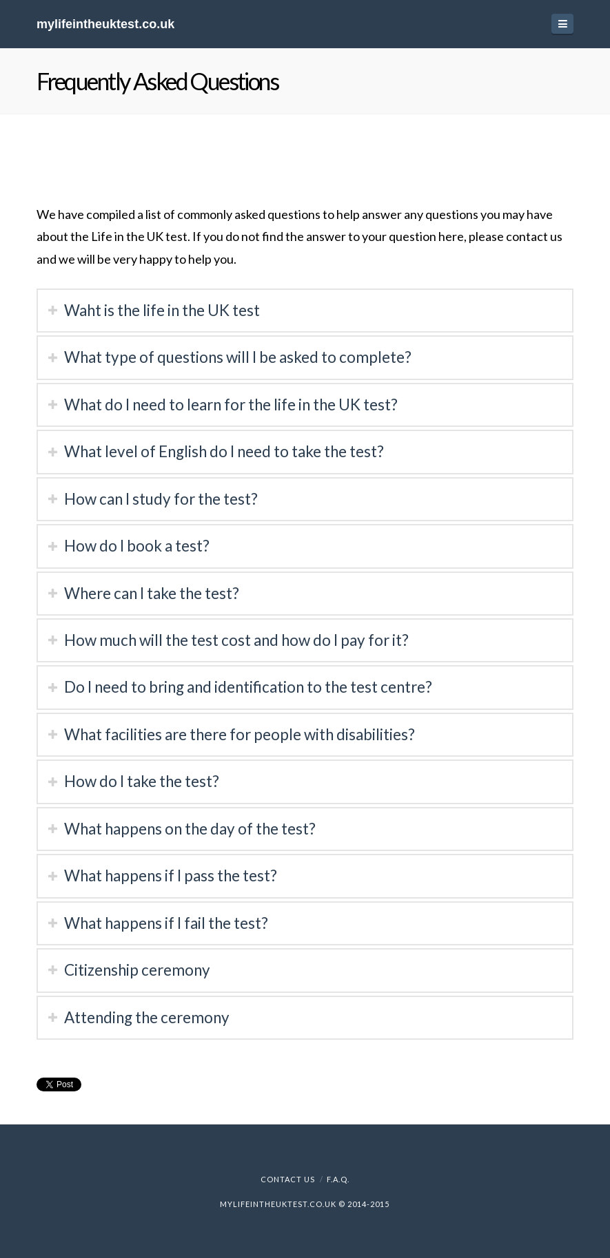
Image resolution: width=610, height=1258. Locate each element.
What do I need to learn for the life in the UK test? (231, 404)
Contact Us (288, 1179)
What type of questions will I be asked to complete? (237, 357)
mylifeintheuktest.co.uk (105, 24)
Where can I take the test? (151, 593)
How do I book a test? (137, 545)
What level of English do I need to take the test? (224, 451)
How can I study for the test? (161, 499)
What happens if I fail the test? (166, 923)
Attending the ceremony (147, 1017)
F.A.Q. (338, 1179)
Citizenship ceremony (137, 970)
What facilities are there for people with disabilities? (239, 734)
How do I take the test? (141, 781)
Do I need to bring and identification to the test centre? (248, 687)
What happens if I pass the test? (170, 875)
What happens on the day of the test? (190, 828)
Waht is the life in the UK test (162, 310)
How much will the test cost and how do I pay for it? (236, 640)
